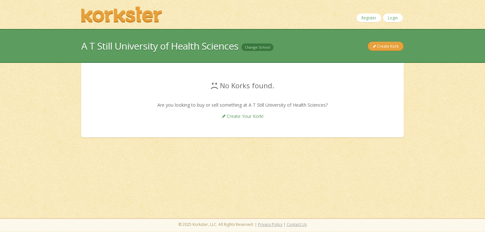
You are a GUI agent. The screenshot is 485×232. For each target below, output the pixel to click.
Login (393, 18)
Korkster (121, 14)
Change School (257, 47)
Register (368, 18)
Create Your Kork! (244, 116)
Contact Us (297, 224)
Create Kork (387, 46)
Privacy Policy (270, 224)
